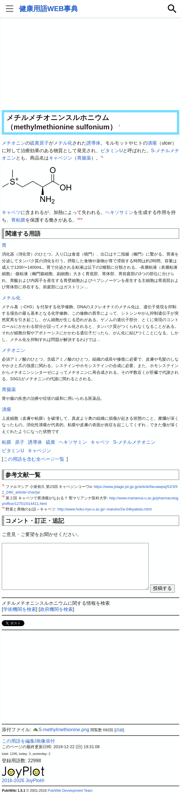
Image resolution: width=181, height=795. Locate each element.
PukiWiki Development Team (70, 791)
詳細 (119, 730)
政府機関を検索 (56, 609)
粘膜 (20, 219)
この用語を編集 (18, 741)
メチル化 (62, 143)
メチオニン (13, 143)
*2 (78, 218)
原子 (44, 143)
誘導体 (93, 143)
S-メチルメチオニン (134, 442)
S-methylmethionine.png (61, 729)
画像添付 (45, 741)
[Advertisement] (90, 64)
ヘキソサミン (119, 212)
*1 (101, 156)
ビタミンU (111, 150)
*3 (81, 218)
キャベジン (60, 157)
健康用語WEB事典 (48, 9)
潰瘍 (152, 143)
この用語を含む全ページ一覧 (33, 459)
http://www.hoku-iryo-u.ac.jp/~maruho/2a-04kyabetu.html (104, 509)
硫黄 (34, 143)
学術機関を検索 (19, 609)
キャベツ (11, 212)
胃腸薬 (84, 157)
